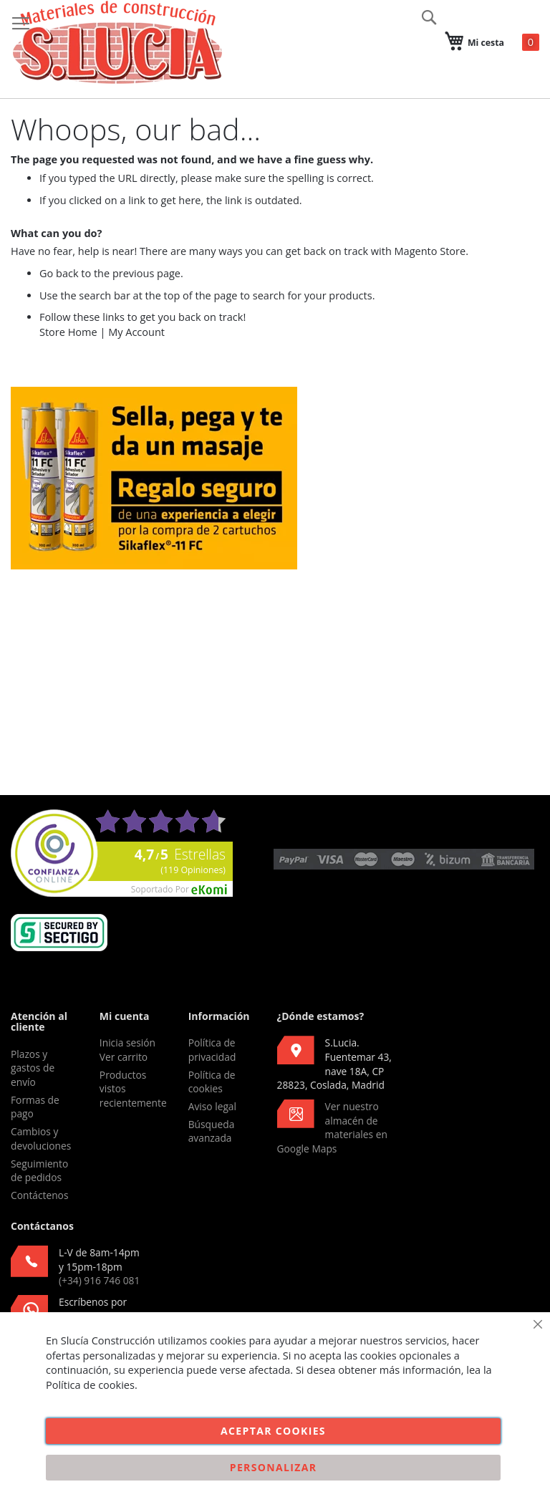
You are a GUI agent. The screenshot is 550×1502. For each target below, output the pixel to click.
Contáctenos (39, 1195)
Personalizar (273, 1467)
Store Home (68, 332)
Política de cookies (212, 1082)
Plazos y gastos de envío (32, 1068)
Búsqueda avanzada (211, 1131)
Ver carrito (124, 1057)
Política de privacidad (212, 1050)
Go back (59, 273)
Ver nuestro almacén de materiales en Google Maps (332, 1127)
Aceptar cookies (273, 1431)
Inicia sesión (127, 1042)
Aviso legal (212, 1106)
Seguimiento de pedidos (39, 1171)
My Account (136, 332)
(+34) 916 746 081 (99, 1280)
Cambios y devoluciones (41, 1138)
